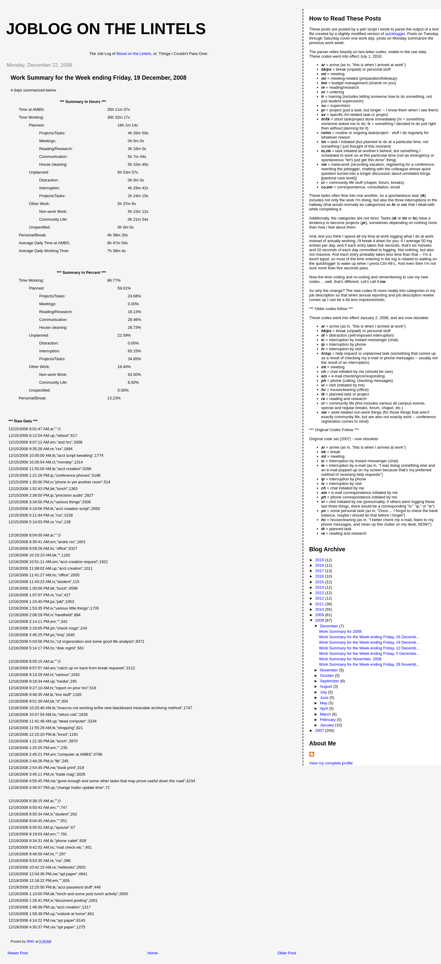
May (324, 703)
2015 (320, 582)
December (329, 626)
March (326, 714)
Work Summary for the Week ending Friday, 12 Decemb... (369, 648)
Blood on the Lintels (134, 53)
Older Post (286, 953)
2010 (320, 609)
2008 (320, 620)
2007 (320, 730)
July (324, 692)
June (325, 697)
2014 (320, 587)
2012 (320, 598)
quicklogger (395, 33)
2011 (320, 604)
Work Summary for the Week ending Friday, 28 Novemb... (369, 664)
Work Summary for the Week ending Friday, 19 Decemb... (369, 642)
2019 (320, 560)
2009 (320, 615)
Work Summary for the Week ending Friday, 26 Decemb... (369, 637)
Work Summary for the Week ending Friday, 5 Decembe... (369, 653)
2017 (320, 570)
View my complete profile (331, 763)
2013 (320, 593)
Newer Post (18, 953)
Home (152, 953)
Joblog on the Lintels (106, 28)
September (330, 681)
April (324, 708)
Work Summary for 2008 (340, 631)
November (329, 670)
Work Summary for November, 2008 (350, 659)
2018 (320, 565)
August (326, 686)
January (327, 725)
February (328, 719)
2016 (320, 576)
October (327, 675)
